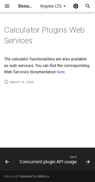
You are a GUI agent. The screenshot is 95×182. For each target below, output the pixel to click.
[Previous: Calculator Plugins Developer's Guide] (7, 161)
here (61, 72)
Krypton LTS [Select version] (51, 6)
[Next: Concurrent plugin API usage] (54, 161)
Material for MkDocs (34, 176)
